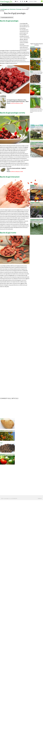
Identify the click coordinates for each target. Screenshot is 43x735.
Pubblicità (40, 498)
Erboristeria (12, 9)
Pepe (1, 442)
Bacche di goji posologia (9, 21)
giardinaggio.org (5, 9)
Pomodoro (2, 454)
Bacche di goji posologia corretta (12, 113)
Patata (1, 419)
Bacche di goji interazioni (9, 177)
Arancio (2, 431)
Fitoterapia (18, 9)
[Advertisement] (12, 35)
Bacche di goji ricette (8, 233)
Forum (16, 1)
